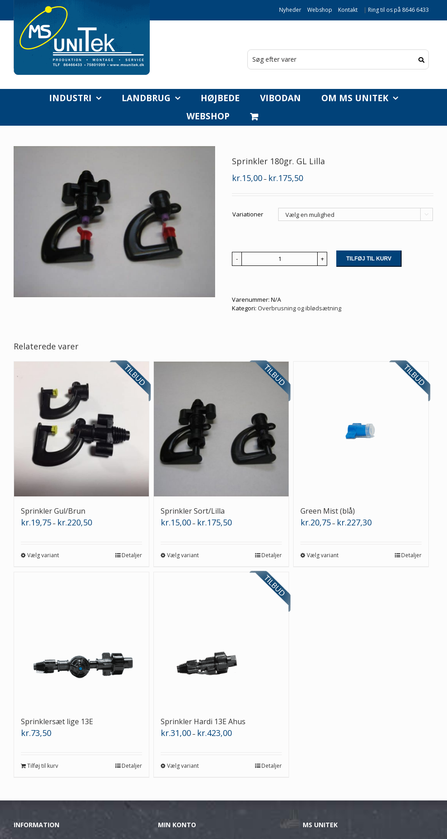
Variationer (247, 214)
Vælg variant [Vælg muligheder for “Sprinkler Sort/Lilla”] (183, 555)
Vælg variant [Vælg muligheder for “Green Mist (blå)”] (323, 555)
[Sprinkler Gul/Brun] (81, 429)
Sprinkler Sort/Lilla (193, 511)
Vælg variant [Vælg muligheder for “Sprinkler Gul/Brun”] (43, 555)
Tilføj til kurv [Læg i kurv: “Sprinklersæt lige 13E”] (42, 766)
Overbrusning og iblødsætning (299, 308)
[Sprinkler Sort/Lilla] (221, 429)
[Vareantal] (279, 258)
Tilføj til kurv (369, 258)
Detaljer (132, 555)
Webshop (319, 10)
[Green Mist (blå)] (361, 429)
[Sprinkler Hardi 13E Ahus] (221, 639)
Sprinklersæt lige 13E (57, 721)
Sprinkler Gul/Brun (53, 511)
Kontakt (348, 10)
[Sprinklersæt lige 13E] (81, 639)
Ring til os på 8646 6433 (398, 10)
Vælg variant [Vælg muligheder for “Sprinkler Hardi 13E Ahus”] (183, 766)
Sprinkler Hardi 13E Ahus (203, 721)
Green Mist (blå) (327, 511)
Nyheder (290, 10)
